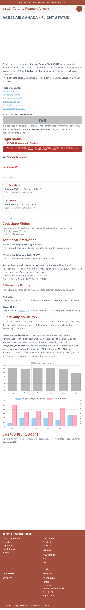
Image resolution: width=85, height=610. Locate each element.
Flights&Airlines (12, 538)
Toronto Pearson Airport (31, 8)
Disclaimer (33, 605)
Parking (47, 550)
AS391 (22, 310)
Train (44, 565)
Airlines (6, 552)
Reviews (7, 578)
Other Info (48, 578)
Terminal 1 (47, 542)
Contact (42, 605)
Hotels (45, 582)
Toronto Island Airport (53, 588)
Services (47, 573)
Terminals (48, 538)
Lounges (46, 585)
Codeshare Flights (11, 94)
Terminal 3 (47, 545)
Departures (8, 545)
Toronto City (48, 592)
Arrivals (6, 542)
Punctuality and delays (13, 105)
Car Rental (9, 573)
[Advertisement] (42, 42)
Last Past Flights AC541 (14, 108)
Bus (44, 558)
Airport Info (48, 595)
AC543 (22, 300)
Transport (48, 555)
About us (51, 605)
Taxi (44, 562)
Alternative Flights (11, 101)
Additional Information (13, 98)
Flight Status (9, 91)
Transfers (46, 569)
